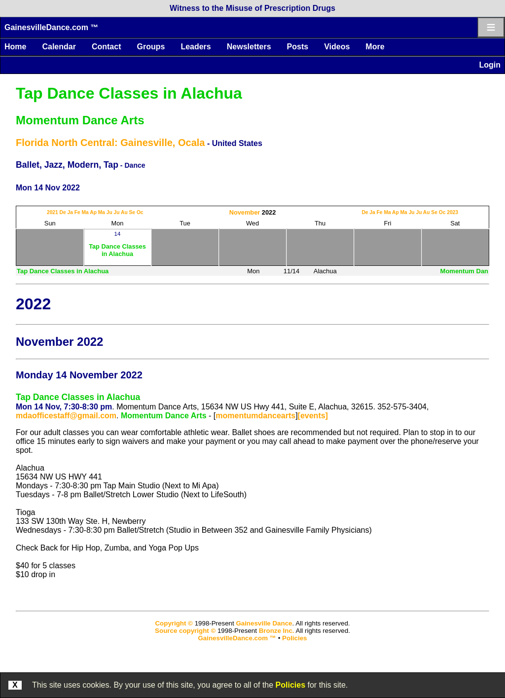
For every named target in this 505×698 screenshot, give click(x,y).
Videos (337, 46)
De (63, 212)
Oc (140, 212)
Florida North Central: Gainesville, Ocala (110, 142)
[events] (313, 415)
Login (490, 65)
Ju (109, 212)
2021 (52, 212)
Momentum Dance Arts (80, 120)
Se (132, 212)
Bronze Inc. (276, 630)
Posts (298, 46)
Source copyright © (185, 630)
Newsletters (249, 46)
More (374, 46)
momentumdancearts (255, 415)
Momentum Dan (464, 271)
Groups (151, 46)
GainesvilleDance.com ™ (51, 27)
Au (124, 212)
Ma (85, 212)
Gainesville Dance (264, 623)
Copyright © (173, 623)
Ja (70, 212)
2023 (452, 212)
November (244, 212)
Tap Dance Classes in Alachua (129, 93)
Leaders (195, 46)
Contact (106, 46)
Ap (93, 212)
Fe (77, 212)
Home (15, 46)
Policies (290, 685)
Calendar (58, 46)
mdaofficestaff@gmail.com (66, 415)
